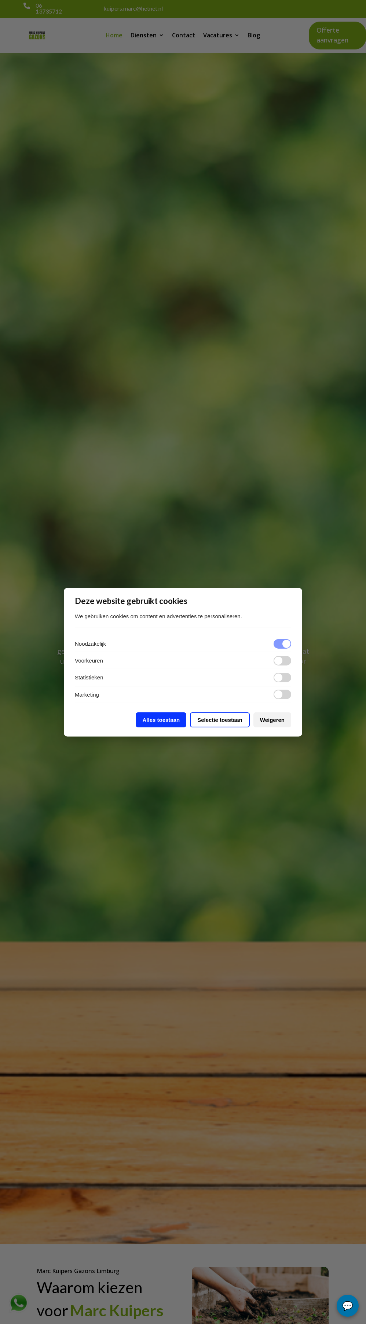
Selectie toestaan (219, 720)
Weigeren (272, 720)
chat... (348, 1306)
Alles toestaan (161, 720)
